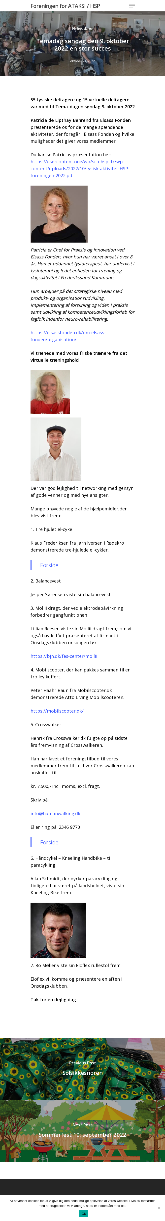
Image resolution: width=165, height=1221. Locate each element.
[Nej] (158, 1207)
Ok (84, 1214)
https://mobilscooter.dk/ (57, 711)
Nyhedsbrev (82, 28)
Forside (49, 565)
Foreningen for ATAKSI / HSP (65, 5)
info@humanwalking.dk (55, 813)
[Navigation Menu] (132, 5)
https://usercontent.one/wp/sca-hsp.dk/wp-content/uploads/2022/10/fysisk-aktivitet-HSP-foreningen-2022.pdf (80, 168)
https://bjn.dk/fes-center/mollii (64, 656)
